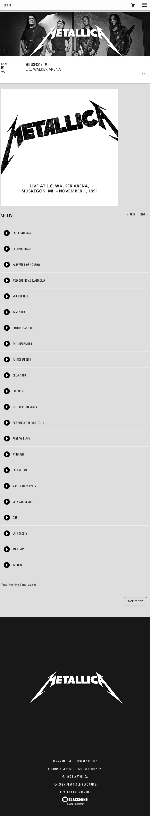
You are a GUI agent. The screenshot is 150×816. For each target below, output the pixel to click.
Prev (130, 214)
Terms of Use (62, 761)
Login (7, 5)
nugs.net (85, 792)
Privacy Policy (87, 761)
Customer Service (60, 768)
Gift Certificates (90, 768)
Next (144, 214)
